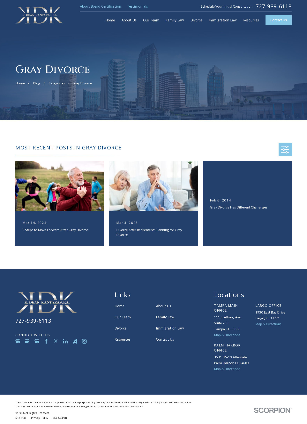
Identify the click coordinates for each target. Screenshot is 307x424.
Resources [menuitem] (251, 20)
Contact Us (278, 20)
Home (119, 306)
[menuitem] (20, 417)
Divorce (120, 328)
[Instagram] (84, 341)
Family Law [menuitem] (175, 20)
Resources (122, 339)
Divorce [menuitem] (196, 20)
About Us (163, 306)
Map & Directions (227, 335)
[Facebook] (46, 341)
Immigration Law (170, 328)
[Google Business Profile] (17, 341)
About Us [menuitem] (129, 20)
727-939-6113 (274, 6)
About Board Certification (100, 6)
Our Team (123, 317)
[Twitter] (56, 341)
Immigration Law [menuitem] (223, 20)
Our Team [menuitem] (151, 20)
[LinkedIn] (65, 341)
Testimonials (137, 6)
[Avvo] (75, 341)
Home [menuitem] (110, 20)
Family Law (165, 317)
